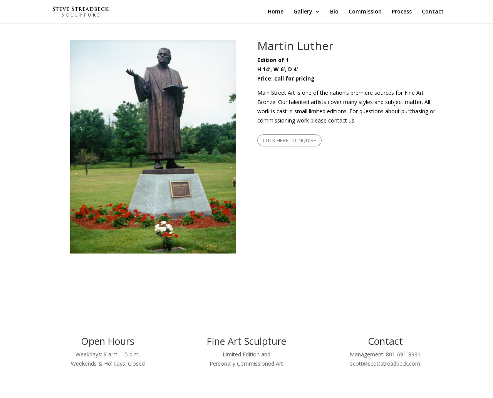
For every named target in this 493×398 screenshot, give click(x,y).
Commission (365, 12)
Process (402, 12)
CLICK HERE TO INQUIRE (289, 140)
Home (275, 12)
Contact (433, 12)
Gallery (302, 12)
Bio (334, 12)
